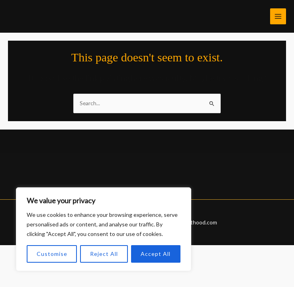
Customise (52, 253)
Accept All (156, 253)
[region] (103, 229)
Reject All (104, 253)
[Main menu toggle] (278, 16)
